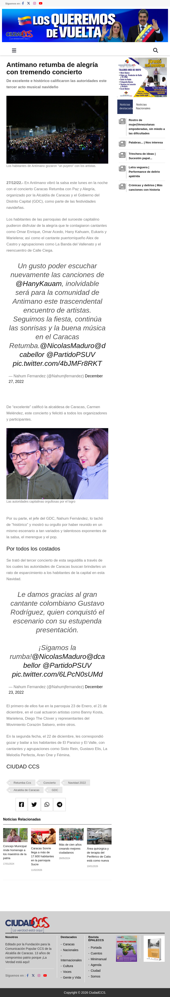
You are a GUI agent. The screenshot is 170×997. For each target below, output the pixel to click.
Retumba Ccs (22, 782)
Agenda (96, 965)
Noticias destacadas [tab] (126, 106)
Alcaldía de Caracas (26, 790)
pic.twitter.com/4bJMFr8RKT (57, 363)
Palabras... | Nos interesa (146, 142)
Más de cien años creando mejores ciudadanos (70, 848)
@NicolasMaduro (67, 346)
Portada (96, 947)
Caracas (69, 944)
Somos (95, 976)
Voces (67, 971)
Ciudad (95, 970)
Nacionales (70, 950)
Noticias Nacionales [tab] (142, 106)
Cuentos (96, 953)
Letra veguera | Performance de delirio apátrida (144, 172)
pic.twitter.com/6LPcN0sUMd (57, 674)
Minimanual (99, 959)
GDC (55, 790)
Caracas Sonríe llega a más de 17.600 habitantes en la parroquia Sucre (42, 856)
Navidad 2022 (77, 782)
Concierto (49, 782)
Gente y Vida (72, 977)
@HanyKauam (38, 284)
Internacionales (71, 960)
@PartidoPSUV (70, 354)
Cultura (68, 966)
